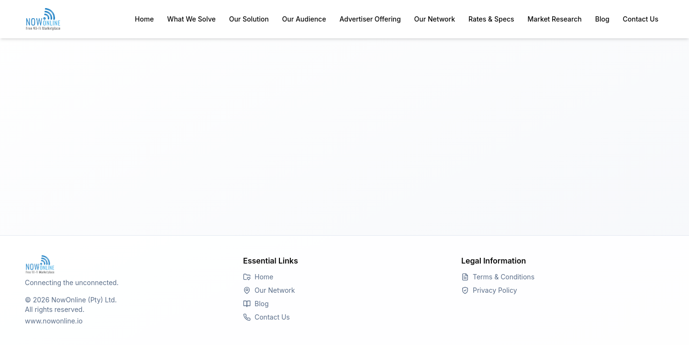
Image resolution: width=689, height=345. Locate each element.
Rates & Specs (491, 19)
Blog (602, 19)
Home (144, 19)
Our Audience (304, 19)
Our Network (434, 19)
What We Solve (191, 19)
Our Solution (249, 19)
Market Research (555, 19)
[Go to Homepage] (126, 264)
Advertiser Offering (369, 19)
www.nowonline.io (54, 321)
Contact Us (640, 19)
